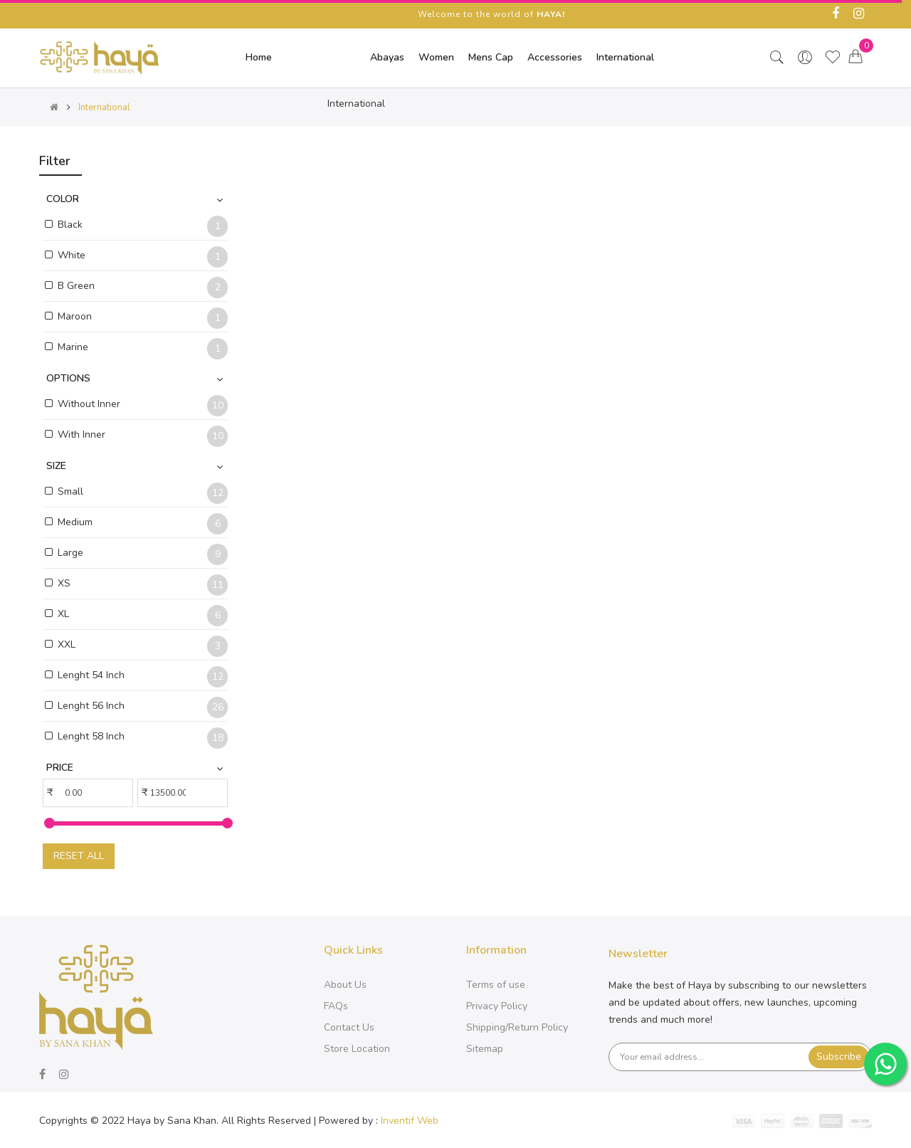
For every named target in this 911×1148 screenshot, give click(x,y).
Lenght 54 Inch (91, 675)
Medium (75, 522)
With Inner (81, 434)
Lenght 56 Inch (91, 705)
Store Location (357, 1048)
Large (70, 552)
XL (63, 614)
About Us (345, 984)
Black (70, 224)
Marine (73, 347)
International (104, 107)
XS (64, 583)
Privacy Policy (496, 1006)
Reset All (78, 856)
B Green (76, 286)
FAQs (336, 1006)
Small (70, 491)
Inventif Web (409, 1120)
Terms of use (495, 984)
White (71, 255)
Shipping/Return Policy (517, 1027)
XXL (66, 644)
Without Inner (89, 404)
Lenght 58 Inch (91, 736)
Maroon (75, 316)
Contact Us (349, 1027)
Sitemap (484, 1048)
